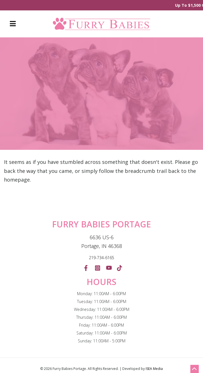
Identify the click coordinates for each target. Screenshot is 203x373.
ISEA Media (154, 368)
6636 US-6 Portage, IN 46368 (101, 242)
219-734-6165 (101, 257)
